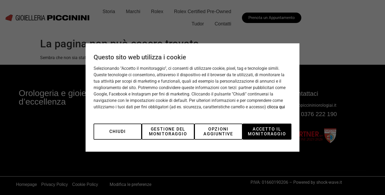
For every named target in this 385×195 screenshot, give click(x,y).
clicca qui (276, 106)
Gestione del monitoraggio (168, 131)
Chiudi (117, 131)
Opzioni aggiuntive (218, 131)
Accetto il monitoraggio (267, 131)
